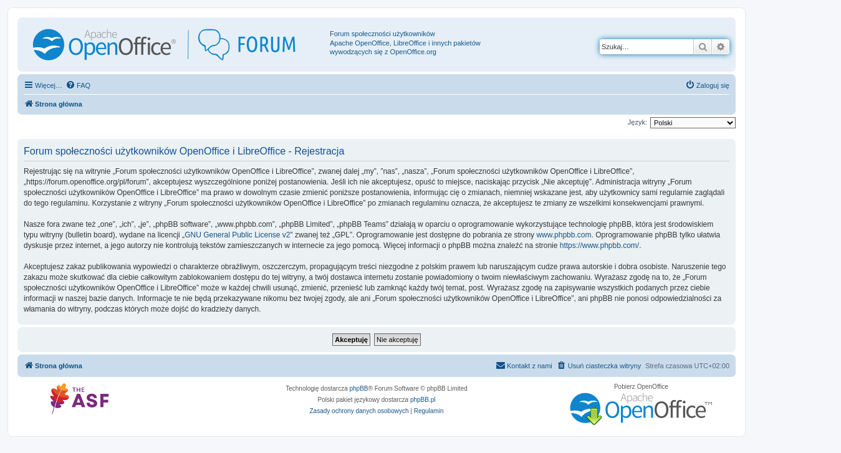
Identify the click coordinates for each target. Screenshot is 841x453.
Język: (637, 122)
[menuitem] (77, 85)
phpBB (359, 388)
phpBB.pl (423, 399)
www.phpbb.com (563, 235)
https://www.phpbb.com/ (599, 245)
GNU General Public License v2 (237, 235)
